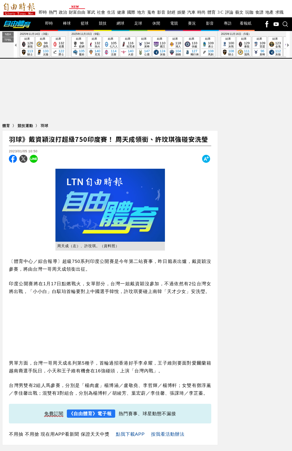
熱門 (53, 12)
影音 (161, 12)
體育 (211, 12)
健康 (121, 12)
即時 (43, 12)
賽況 (192, 23)
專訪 (228, 23)
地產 (269, 12)
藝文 (239, 12)
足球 (138, 23)
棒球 (67, 23)
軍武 (91, 12)
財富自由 (77, 12)
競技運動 (26, 126)
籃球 (85, 23)
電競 (174, 23)
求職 (279, 12)
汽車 (191, 12)
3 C (220, 12)
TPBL (8, 40)
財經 (171, 12)
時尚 (201, 12)
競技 (103, 23)
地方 (141, 12)
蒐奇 (151, 12)
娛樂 (181, 12)
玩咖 (249, 12)
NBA (8, 34)
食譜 (259, 12)
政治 (63, 12)
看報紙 (245, 23)
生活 (111, 12)
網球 (120, 23)
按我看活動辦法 (168, 434)
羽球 (44, 126)
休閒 (156, 23)
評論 (229, 12)
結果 (27, 47)
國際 (131, 12)
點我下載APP (130, 434)
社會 (101, 12)
